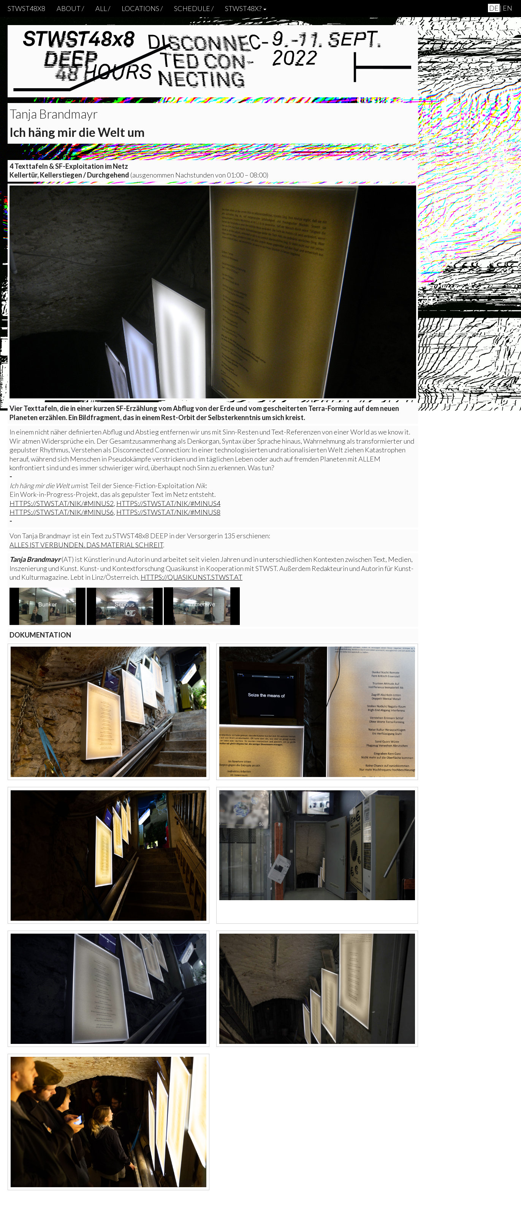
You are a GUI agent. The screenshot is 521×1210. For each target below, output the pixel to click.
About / (70, 8)
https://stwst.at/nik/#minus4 (168, 503)
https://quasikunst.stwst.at (191, 577)
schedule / (194, 8)
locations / (142, 8)
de (494, 8)
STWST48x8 (26, 8)
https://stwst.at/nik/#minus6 (62, 512)
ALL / (102, 8)
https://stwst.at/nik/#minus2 (62, 503)
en (507, 8)
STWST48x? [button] (245, 8)
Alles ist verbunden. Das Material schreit (86, 545)
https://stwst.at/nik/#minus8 (168, 512)
